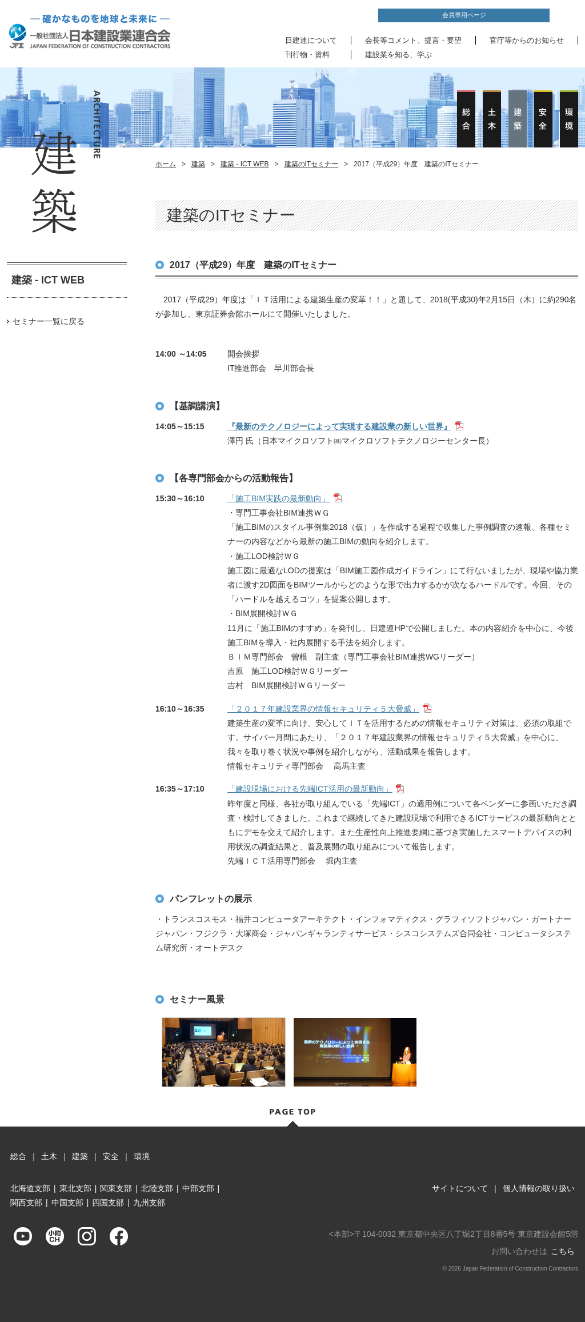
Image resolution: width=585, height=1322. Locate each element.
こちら (563, 1251)
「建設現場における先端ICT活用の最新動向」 (309, 788)
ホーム (165, 164)
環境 (142, 1156)
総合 (18, 1156)
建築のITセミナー (312, 164)
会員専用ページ (464, 14)
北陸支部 (157, 1188)
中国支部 (67, 1202)
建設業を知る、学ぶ (398, 54)
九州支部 (149, 1202)
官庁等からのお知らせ (527, 40)
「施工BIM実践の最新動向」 (278, 498)
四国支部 (108, 1202)
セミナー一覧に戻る (49, 321)
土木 (49, 1156)
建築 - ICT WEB (245, 164)
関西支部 (26, 1202)
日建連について (311, 40)
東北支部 (75, 1188)
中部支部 (198, 1188)
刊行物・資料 (307, 54)
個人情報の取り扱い (539, 1188)
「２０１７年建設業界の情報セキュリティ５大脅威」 (323, 708)
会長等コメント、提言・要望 (413, 40)
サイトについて (460, 1188)
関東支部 (116, 1188)
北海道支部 (30, 1188)
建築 (198, 164)
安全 (111, 1156)
